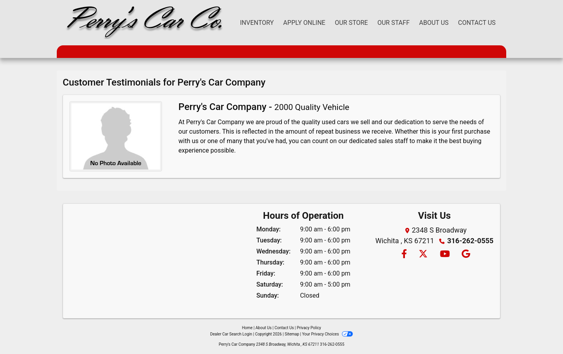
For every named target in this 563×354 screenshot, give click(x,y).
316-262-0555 (470, 241)
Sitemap (292, 334)
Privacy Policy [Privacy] (309, 328)
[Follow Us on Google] (464, 254)
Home (247, 328)
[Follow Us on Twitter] (422, 254)
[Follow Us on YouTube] (444, 254)
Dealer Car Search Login (231, 334)
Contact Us (284, 328)
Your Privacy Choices (327, 334)
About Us (263, 328)
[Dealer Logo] (143, 22)
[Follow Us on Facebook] (403, 254)
